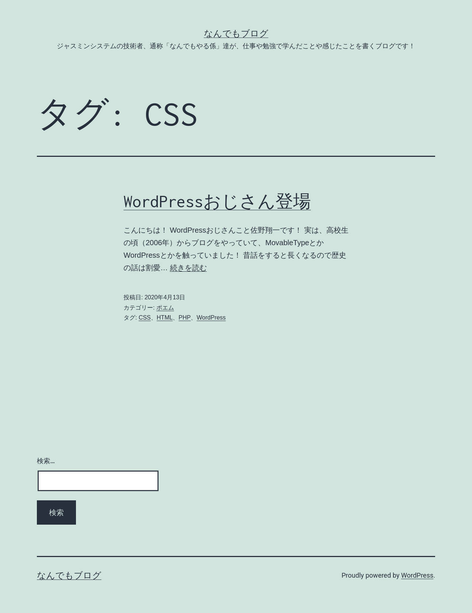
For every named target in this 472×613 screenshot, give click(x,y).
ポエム (165, 307)
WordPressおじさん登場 (217, 201)
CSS (145, 317)
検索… (46, 461)
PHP (184, 317)
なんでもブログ (236, 33)
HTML (165, 317)
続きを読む (188, 268)
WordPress (211, 317)
